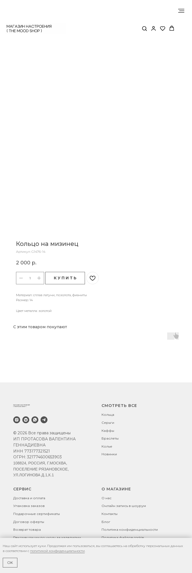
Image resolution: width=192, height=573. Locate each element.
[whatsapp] (34, 419)
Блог (106, 522)
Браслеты (110, 438)
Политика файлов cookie (123, 537)
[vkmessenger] (25, 419)
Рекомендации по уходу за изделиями (47, 537)
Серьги (108, 422)
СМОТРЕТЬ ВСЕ (119, 405)
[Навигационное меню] (181, 11)
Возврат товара (27, 529)
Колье (107, 446)
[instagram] (16, 419)
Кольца (108, 414)
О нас (106, 498)
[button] (144, 28)
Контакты (110, 514)
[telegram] (44, 419)
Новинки (109, 454)
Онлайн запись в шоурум (124, 506)
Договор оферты (28, 522)
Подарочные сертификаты (36, 514)
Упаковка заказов (29, 506)
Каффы (108, 431)
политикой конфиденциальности (57, 551)
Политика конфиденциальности (130, 529)
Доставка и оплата (29, 498)
